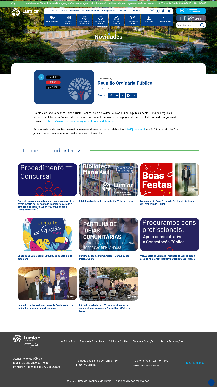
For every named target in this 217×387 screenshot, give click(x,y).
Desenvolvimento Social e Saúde (84, 22)
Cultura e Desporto (52, 21)
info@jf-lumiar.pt (135, 129)
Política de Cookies (118, 341)
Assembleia (77, 10)
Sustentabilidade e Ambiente (100, 22)
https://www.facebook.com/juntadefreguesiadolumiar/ (81, 121)
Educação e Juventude (68, 22)
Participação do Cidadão (133, 22)
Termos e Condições (144, 341)
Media (124, 10)
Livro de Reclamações (171, 341)
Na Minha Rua (68, 341)
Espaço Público (149, 21)
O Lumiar (52, 10)
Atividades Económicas (116, 22)
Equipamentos (92, 10)
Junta (64, 10)
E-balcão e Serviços (165, 21)
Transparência (110, 10)
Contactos (135, 10)
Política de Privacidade (92, 341)
